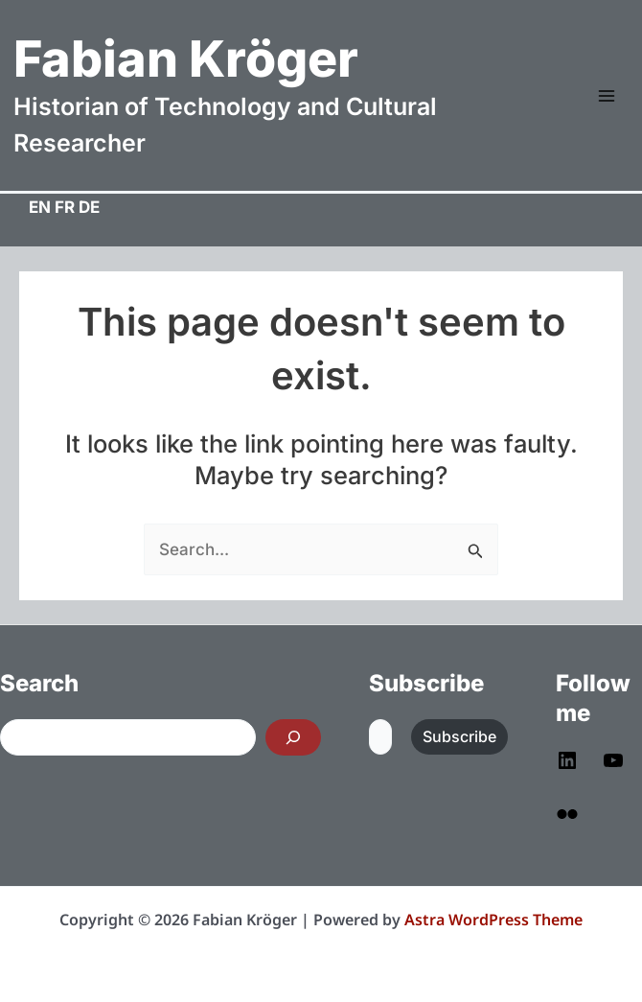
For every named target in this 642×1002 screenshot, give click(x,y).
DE (89, 207)
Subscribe (459, 736)
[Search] (293, 737)
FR (65, 207)
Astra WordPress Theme (493, 919)
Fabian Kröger (185, 59)
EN (40, 207)
